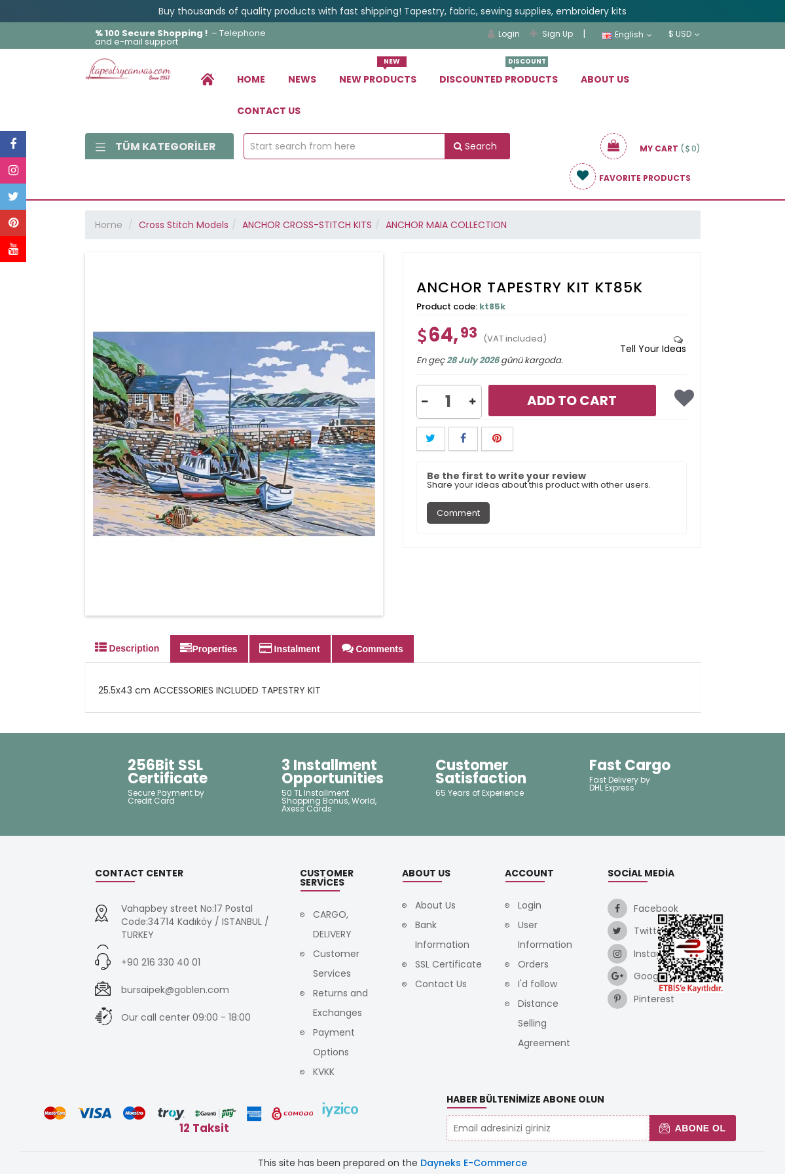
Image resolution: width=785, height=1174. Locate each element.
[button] (425, 401)
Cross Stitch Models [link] (183, 224)
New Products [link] (377, 74)
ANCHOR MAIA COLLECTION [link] (446, 224)
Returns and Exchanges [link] (340, 1003)
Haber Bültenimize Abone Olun (525, 1099)
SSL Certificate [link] (448, 964)
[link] (207, 79)
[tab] (653, 344)
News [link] (302, 79)
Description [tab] (127, 648)
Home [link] (251, 79)
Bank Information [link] (442, 934)
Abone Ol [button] (692, 1128)
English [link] (627, 34)
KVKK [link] (324, 1071)
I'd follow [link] (537, 983)
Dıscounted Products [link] (498, 74)
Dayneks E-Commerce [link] (473, 1162)
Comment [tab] (458, 513)
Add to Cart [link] (572, 400)
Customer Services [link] (336, 963)
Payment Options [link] (334, 1042)
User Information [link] (545, 934)
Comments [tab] (372, 648)
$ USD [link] (684, 34)
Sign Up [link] (551, 33)
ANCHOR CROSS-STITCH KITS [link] (307, 224)
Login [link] (504, 33)
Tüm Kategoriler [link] (156, 146)
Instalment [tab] (289, 648)
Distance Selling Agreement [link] (544, 1023)
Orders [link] (533, 964)
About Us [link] (605, 79)
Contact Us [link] (269, 110)
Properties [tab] (208, 648)
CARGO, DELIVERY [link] (332, 924)
